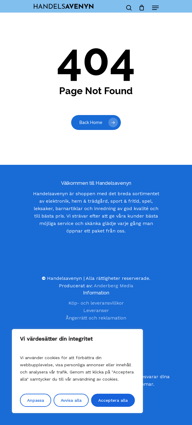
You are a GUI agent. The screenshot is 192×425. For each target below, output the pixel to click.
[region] (77, 371)
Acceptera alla (113, 400)
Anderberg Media (113, 285)
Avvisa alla (71, 400)
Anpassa (35, 400)
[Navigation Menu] (155, 8)
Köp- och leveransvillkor (96, 303)
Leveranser (96, 310)
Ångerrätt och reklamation (96, 318)
